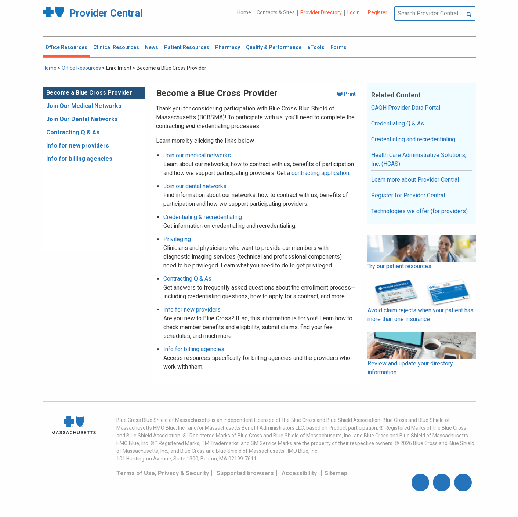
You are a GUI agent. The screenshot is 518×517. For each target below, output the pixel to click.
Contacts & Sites (276, 12)
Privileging (177, 239)
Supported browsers (245, 473)
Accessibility (299, 473)
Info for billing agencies (79, 158)
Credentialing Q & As (397, 123)
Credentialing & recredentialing (202, 217)
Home (244, 12)
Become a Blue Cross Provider (89, 92)
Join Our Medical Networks (84, 105)
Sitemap (336, 473)
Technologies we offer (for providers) (419, 211)
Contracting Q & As (72, 132)
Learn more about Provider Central (415, 179)
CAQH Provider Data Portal (405, 107)
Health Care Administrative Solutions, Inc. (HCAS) (418, 159)
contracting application (320, 173)
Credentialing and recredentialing (413, 139)
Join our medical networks (197, 155)
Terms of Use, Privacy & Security (162, 473)
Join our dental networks (195, 186)
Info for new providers (77, 145)
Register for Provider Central (408, 195)
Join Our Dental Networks (82, 119)
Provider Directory (321, 12)
